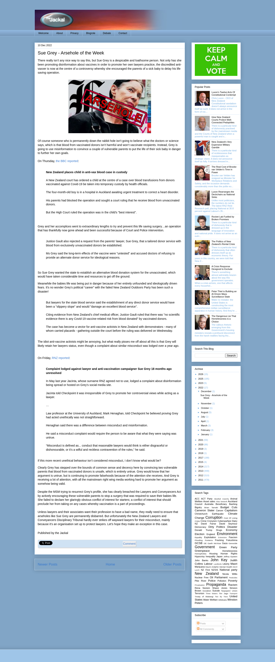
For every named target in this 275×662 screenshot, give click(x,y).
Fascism (233, 537)
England (211, 534)
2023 (201, 383)
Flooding (199, 540)
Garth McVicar (214, 543)
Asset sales (209, 501)
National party (228, 569)
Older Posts (172, 564)
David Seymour (228, 523)
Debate (107, 33)
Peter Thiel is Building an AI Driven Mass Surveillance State (224, 294)
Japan (219, 556)
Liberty (226, 564)
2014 (201, 466)
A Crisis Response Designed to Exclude (222, 267)
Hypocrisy (200, 556)
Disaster (232, 526)
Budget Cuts (228, 507)
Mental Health (225, 567)
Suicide (216, 590)
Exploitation (210, 537)
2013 (201, 471)
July (203, 416)
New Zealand (207, 573)
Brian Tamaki (211, 507)
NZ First (205, 570)
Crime (203, 521)
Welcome (43, 33)
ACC (197, 498)
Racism (232, 584)
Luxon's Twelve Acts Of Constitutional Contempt (224, 93)
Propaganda (216, 584)
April (203, 421)
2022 (201, 387)
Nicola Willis (230, 574)
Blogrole (90, 33)
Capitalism (231, 510)
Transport (233, 594)
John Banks (201, 560)
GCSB (198, 543)
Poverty (232, 580)
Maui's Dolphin (212, 567)
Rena (197, 588)
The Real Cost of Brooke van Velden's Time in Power (224, 169)
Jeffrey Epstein (230, 556)
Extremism (222, 537)
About (59, 33)
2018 (201, 453)
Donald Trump (203, 530)
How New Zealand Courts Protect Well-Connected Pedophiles (223, 120)
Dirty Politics (216, 526)
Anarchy (225, 499)
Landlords (218, 564)
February (206, 430)
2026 (201, 374)
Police (211, 580)
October (205, 408)
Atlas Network (221, 502)
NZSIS (214, 570)
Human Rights (228, 553)
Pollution (222, 581)
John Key (219, 560)
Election (200, 534)
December (206, 391)
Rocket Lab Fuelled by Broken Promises (223, 218)
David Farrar (208, 523)
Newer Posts (47, 564)
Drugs (219, 530)
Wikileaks (222, 600)
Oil (211, 577)
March (204, 425)
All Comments (205, 629)
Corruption (213, 517)
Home (110, 564)
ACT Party (206, 498)
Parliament (221, 577)
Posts (201, 623)
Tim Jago (223, 593)
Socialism (206, 591)
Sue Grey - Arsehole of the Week (71, 52)
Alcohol (217, 499)
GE (205, 543)
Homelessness (229, 551)
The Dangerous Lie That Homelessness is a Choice (224, 319)
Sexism (206, 588)
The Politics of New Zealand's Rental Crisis (223, 242)
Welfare (214, 600)
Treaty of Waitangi (204, 596)
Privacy (74, 33)
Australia (209, 504)
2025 (201, 378)
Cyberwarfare (224, 521)
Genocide (233, 543)
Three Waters (212, 594)
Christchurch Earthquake (209, 514)
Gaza (224, 543)
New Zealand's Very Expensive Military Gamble (222, 144)
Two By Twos (221, 597)
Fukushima (231, 540)
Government (205, 547)
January (205, 434)
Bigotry (198, 507)
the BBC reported (67, 161)
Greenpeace (202, 550)
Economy (231, 529)
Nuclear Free (202, 577)
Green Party (228, 547)
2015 (201, 462)
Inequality (210, 556)
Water (206, 600)
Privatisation (200, 585)
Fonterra (209, 540)
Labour (208, 563)
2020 (201, 444)
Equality (198, 537)
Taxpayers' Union (229, 591)
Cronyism (212, 521)
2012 (201, 475)
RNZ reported (60, 358)
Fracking (219, 540)
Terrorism (199, 593)
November (206, 403)
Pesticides (233, 578)
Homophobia (200, 554)
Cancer (219, 510)
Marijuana (200, 567)
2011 (201, 480)
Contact (123, 33)
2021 (201, 440)
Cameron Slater (205, 510)
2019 (201, 449)
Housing (213, 553)
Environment (227, 534)
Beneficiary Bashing (226, 504)
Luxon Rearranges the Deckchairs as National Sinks (223, 194)
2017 (201, 457)
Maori (234, 563)
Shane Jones (219, 588)
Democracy (200, 527)
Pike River (200, 581)
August (205, 412)
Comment (129, 543)
